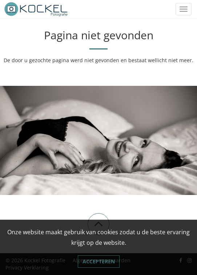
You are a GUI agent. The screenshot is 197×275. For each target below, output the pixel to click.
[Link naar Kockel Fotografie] (36, 9)
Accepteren (99, 261)
